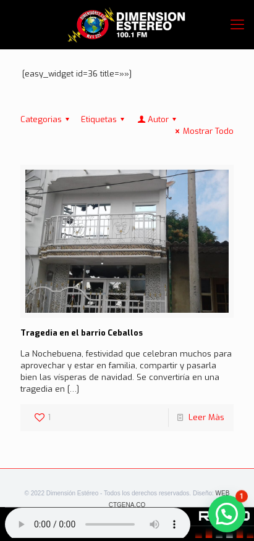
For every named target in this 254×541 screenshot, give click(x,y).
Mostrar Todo (203, 131)
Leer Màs (206, 417)
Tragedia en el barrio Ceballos (81, 333)
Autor (157, 119)
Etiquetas (104, 119)
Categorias (46, 119)
